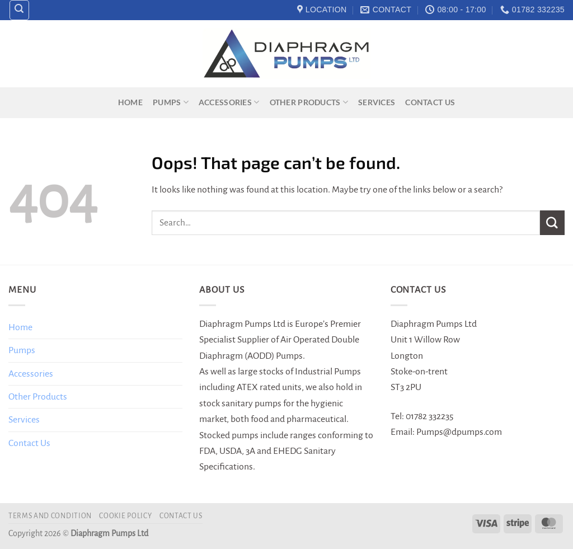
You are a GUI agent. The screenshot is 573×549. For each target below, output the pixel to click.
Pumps (171, 102)
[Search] (20, 10)
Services (376, 102)
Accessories (229, 102)
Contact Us (430, 102)
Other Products (309, 102)
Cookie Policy (125, 516)
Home (130, 102)
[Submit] (552, 222)
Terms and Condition (50, 516)
